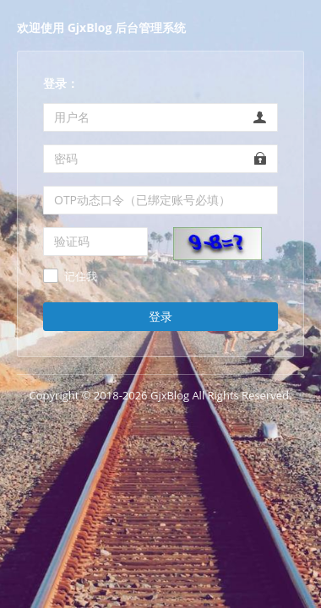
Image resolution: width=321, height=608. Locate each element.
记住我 (80, 277)
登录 (160, 316)
